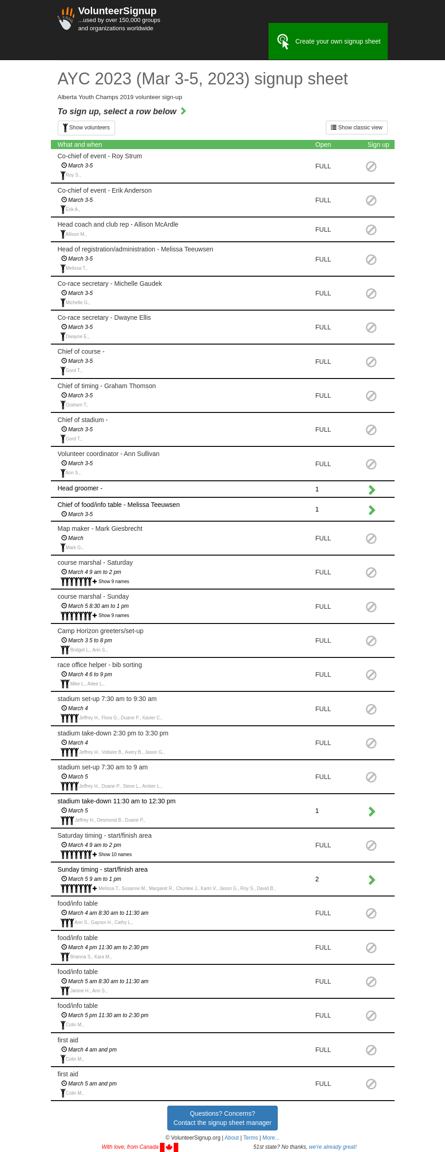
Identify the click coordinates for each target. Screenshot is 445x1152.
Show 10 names (115, 854)
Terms (250, 1138)
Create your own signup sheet (328, 42)
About (232, 1138)
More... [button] (271, 1138)
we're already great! (333, 1147)
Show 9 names (114, 581)
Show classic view (356, 127)
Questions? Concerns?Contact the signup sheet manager (222, 1118)
